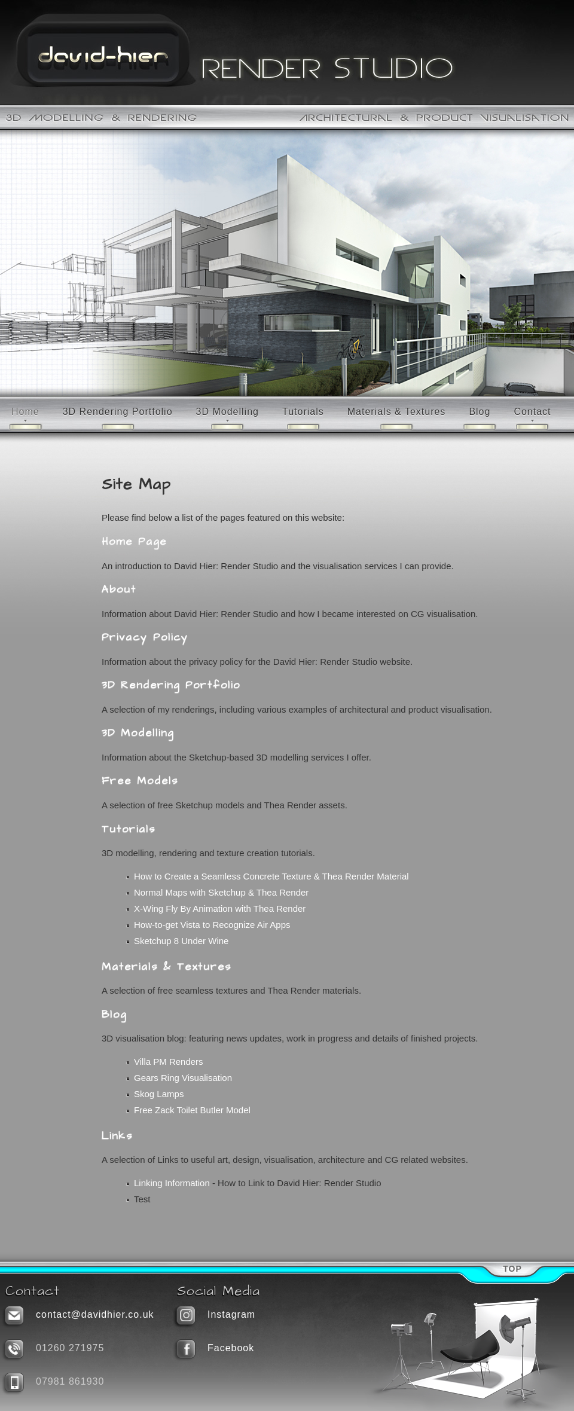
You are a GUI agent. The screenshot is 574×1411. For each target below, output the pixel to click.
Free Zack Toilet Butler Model (192, 1110)
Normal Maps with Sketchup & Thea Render (221, 892)
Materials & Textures (396, 412)
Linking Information (172, 1183)
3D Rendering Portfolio (118, 412)
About (119, 589)
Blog (479, 412)
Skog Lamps (159, 1094)
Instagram (231, 1314)
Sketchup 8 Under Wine (181, 941)
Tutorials (303, 412)
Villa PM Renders (168, 1061)
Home (25, 412)
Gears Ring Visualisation (183, 1078)
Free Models (140, 781)
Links (117, 1136)
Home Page (134, 542)
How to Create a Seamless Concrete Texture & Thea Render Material (271, 876)
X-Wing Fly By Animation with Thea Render (220, 908)
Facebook (230, 1348)
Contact (532, 412)
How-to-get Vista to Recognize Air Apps (212, 925)
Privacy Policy (145, 637)
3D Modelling (227, 412)
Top (512, 1268)
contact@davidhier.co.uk (95, 1314)
